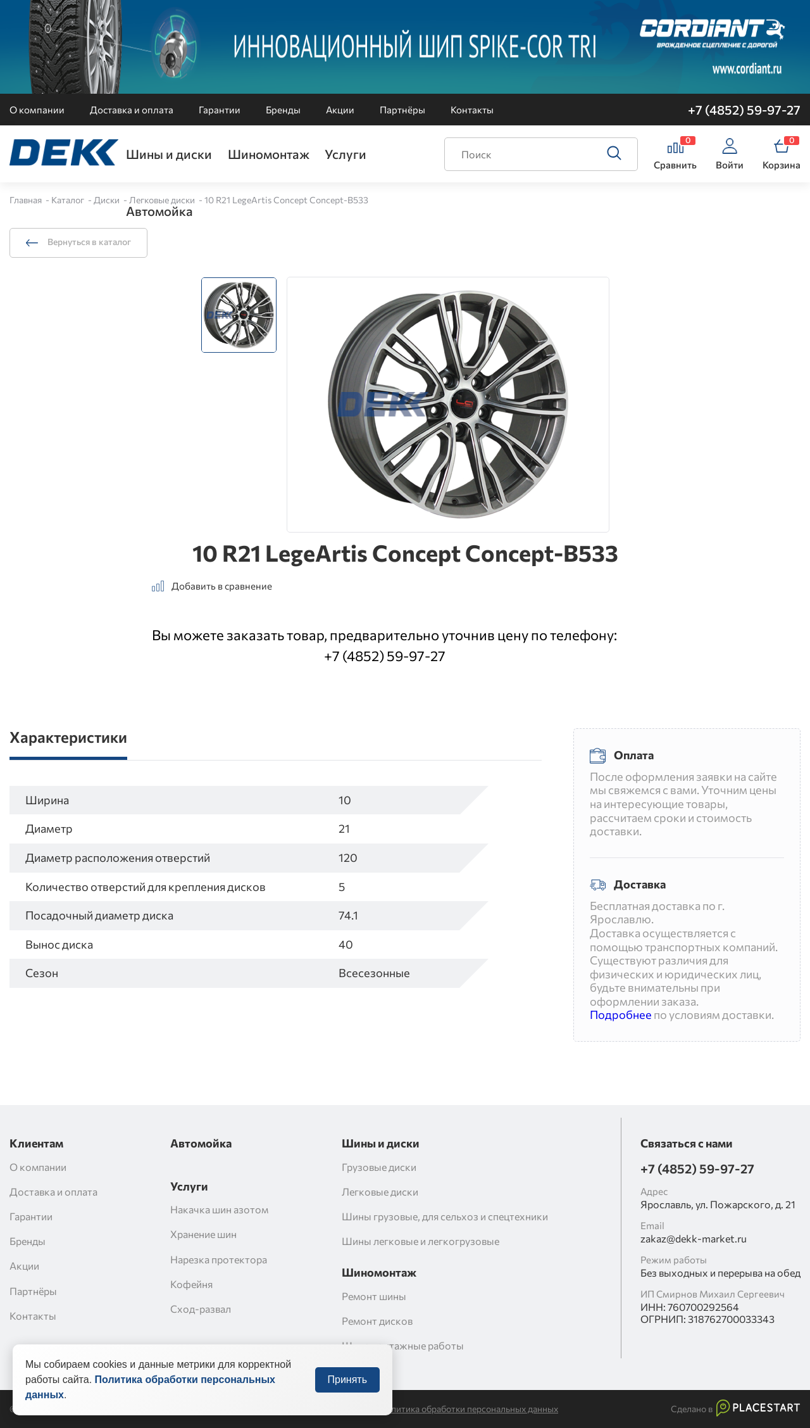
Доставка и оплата (131, 109)
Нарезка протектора (218, 1259)
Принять (348, 1392)
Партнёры (402, 109)
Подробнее (621, 1014)
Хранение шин (203, 1234)
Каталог (68, 199)
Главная (26, 199)
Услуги (345, 153)
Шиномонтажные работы (403, 1345)
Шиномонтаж (268, 153)
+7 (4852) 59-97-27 (744, 109)
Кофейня (191, 1284)
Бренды (283, 109)
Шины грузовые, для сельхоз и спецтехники (445, 1216)
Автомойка (159, 210)
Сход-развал (200, 1309)
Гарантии (219, 109)
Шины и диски (169, 153)
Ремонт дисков (377, 1321)
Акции (340, 109)
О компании (37, 109)
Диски (108, 199)
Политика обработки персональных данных (469, 1409)
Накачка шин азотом (219, 1209)
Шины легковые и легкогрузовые (420, 1241)
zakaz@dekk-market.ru (693, 1238)
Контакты (472, 109)
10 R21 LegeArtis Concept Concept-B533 (286, 199)
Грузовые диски (379, 1167)
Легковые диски (163, 199)
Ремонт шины (374, 1296)
